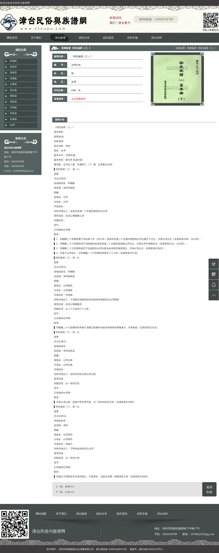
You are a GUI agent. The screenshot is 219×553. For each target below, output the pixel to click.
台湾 (12, 125)
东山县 (13, 90)
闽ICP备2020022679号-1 (151, 549)
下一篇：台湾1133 (65, 492)
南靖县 (13, 96)
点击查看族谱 (78, 99)
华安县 (13, 113)
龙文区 (13, 67)
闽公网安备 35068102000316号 (111, 549)
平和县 (13, 107)
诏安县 (13, 101)
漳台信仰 (156, 37)
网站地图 (41, 513)
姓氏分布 (84, 37)
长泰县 (13, 119)
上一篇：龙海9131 (65, 486)
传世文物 (132, 37)
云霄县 (13, 84)
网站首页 (12, 37)
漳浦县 (13, 78)
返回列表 (209, 489)
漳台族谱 (60, 37)
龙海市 (13, 72)
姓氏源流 (108, 37)
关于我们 (36, 37)
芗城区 (13, 61)
